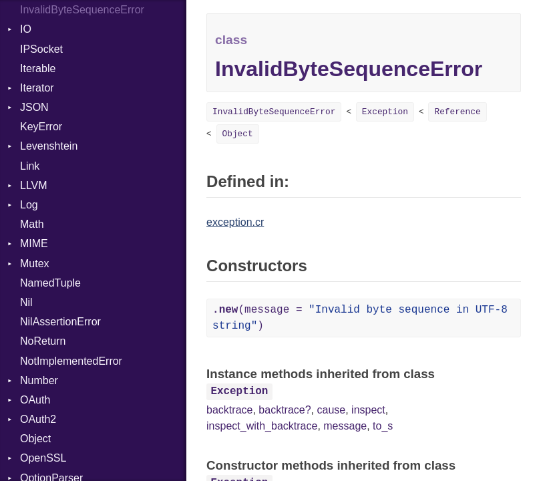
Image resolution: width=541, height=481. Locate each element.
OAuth (35, 400)
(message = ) (360, 318)
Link (29, 166)
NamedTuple (50, 283)
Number (39, 380)
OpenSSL (43, 458)
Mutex (34, 263)
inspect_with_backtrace (261, 426)
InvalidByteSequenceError (82, 9)
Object (35, 438)
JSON (34, 107)
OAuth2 (38, 419)
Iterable (37, 68)
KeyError (41, 126)
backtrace (229, 410)
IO (25, 29)
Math (32, 224)
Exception (385, 112)
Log (29, 204)
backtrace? (284, 410)
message (345, 426)
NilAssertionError (60, 321)
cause (331, 410)
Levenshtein (48, 146)
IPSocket (41, 49)
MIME (34, 243)
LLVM (33, 185)
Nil (26, 302)
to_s (383, 426)
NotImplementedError (71, 361)
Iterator (37, 88)
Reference (457, 112)
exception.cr (235, 222)
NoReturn (42, 341)
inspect (368, 410)
